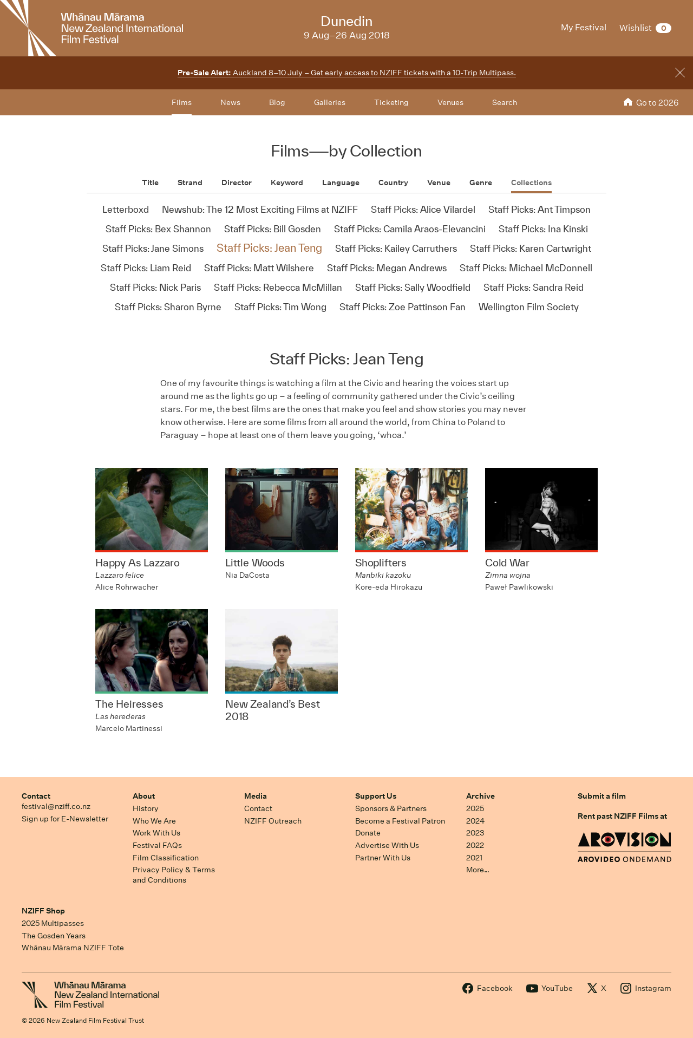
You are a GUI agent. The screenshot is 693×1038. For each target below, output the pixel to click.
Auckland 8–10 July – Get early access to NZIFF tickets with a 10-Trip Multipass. (347, 72)
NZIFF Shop (43, 911)
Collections (531, 182)
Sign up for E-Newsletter (65, 819)
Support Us (375, 796)
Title (150, 182)
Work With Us (156, 833)
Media (255, 796)
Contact (36, 796)
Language (340, 182)
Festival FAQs (157, 845)
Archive (480, 796)
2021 (474, 858)
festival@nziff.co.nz (56, 806)
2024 (475, 821)
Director (236, 182)
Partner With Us (382, 858)
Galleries (329, 102)
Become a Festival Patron (400, 821)
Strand (190, 182)
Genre (480, 182)
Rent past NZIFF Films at (622, 816)
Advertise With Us (387, 845)
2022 (475, 845)
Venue (438, 182)
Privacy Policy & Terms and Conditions (174, 875)
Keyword (287, 182)
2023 (475, 833)
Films (182, 102)
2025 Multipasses (53, 923)
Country (393, 182)
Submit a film (602, 796)
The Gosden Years (54, 936)
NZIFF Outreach (273, 821)
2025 (475, 808)
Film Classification (166, 858)
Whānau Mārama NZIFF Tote (73, 947)
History (146, 808)
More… (477, 869)
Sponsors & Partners (391, 808)
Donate (368, 833)
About (144, 796)
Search (504, 102)
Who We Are (154, 821)
